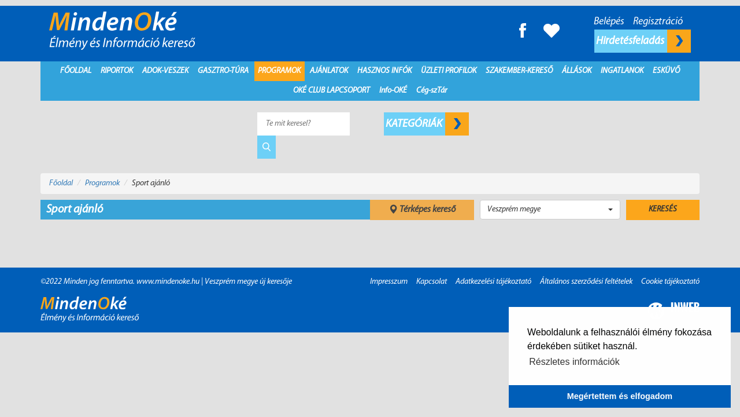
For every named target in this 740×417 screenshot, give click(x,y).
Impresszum (389, 281)
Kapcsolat (431, 281)
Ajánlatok (329, 71)
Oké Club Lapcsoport (331, 90)
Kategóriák (427, 124)
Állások (576, 71)
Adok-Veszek (165, 71)
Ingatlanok (622, 71)
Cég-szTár (431, 90)
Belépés (609, 21)
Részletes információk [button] (574, 362)
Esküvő (666, 71)
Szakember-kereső (519, 71)
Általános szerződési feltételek (586, 281)
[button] (550, 210)
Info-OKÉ (393, 90)
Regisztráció (658, 21)
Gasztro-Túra (223, 71)
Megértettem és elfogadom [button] (619, 396)
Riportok (117, 71)
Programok (279, 71)
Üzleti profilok (448, 71)
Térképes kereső (422, 209)
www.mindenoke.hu (167, 281)
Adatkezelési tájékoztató (493, 281)
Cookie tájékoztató (670, 281)
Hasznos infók (384, 71)
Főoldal (75, 71)
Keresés (663, 209)
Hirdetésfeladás (643, 41)
